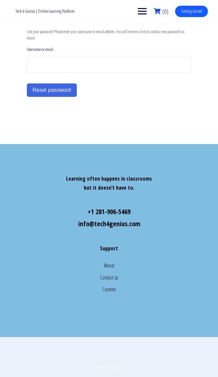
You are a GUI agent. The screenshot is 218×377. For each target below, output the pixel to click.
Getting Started (191, 11)
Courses (109, 289)
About (109, 265)
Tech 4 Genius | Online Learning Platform (44, 11)
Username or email (40, 49)
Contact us (109, 277)
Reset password (52, 90)
